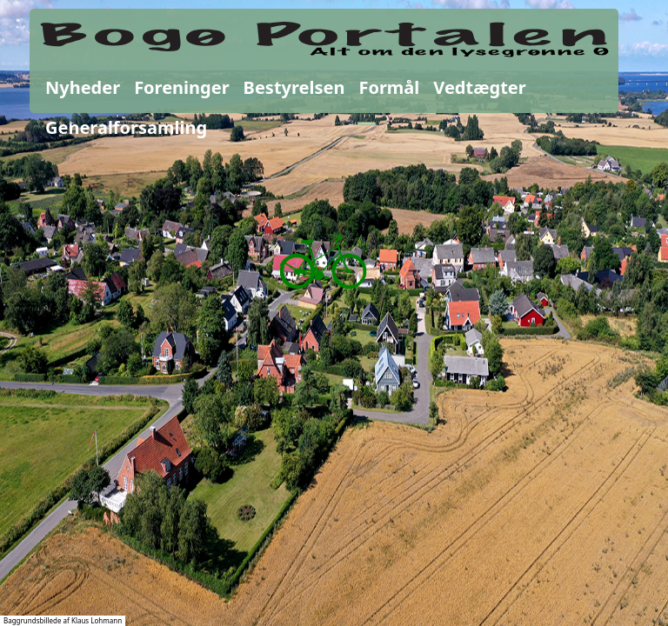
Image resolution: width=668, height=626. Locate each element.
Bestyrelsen (294, 87)
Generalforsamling (126, 127)
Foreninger (181, 87)
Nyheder (82, 87)
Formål (388, 87)
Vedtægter (479, 87)
